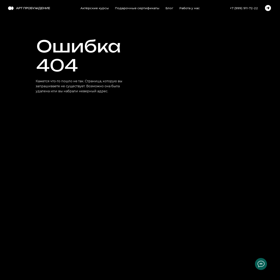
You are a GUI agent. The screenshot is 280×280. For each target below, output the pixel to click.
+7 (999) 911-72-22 (244, 8)
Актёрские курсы (94, 8)
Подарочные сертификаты (137, 8)
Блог (169, 8)
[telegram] (268, 8)
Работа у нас (189, 8)
